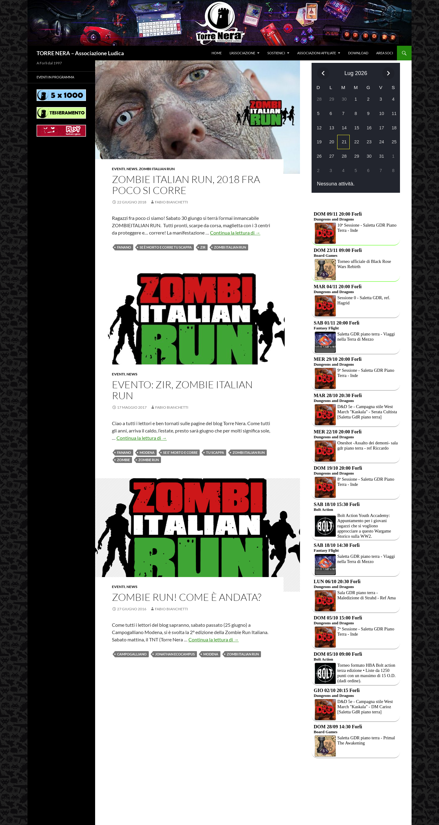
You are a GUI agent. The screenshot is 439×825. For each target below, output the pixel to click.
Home (217, 53)
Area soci (384, 53)
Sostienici (276, 53)
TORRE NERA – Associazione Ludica (80, 53)
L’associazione (242, 53)
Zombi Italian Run (157, 169)
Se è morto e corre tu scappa (166, 247)
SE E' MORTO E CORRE (180, 452)
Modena (147, 452)
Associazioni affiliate (316, 53)
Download (358, 53)
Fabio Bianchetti (171, 202)
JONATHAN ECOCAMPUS (175, 654)
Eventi (118, 169)
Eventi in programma (55, 77)
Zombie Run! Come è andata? (186, 597)
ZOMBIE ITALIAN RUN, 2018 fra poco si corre (186, 184)
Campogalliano (132, 654)
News (132, 169)
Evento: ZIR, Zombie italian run (182, 390)
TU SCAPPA (215, 452)
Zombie (123, 460)
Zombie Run (148, 460)
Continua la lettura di (235, 232)
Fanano (124, 247)
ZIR (202, 247)
